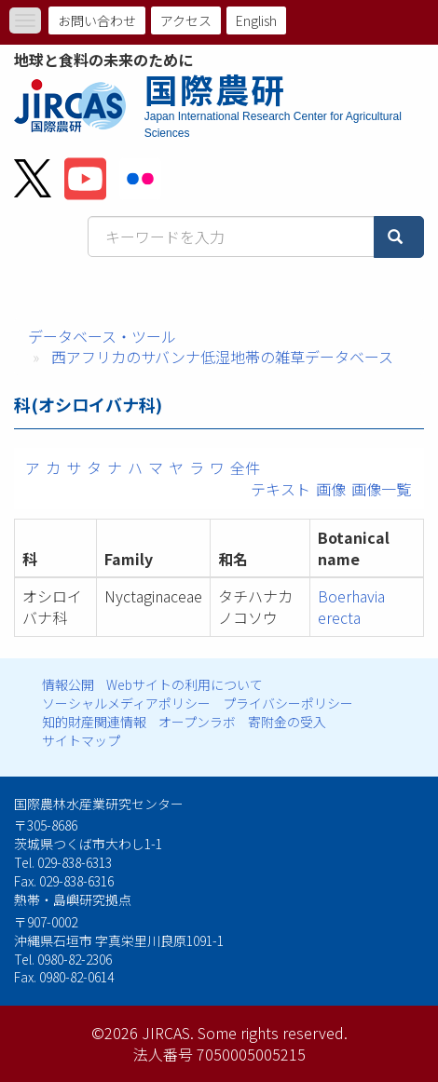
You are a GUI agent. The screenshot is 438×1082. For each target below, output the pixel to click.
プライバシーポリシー (288, 703)
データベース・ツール (102, 336)
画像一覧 (381, 489)
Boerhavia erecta (351, 607)
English (256, 20)
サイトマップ (81, 740)
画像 (331, 489)
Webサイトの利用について (184, 684)
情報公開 (68, 684)
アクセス (186, 20)
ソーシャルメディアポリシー (126, 703)
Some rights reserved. (273, 1032)
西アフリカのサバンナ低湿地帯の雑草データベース (222, 356)
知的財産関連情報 (94, 721)
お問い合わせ (97, 20)
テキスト (280, 489)
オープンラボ (197, 721)
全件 (245, 467)
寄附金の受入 (287, 721)
